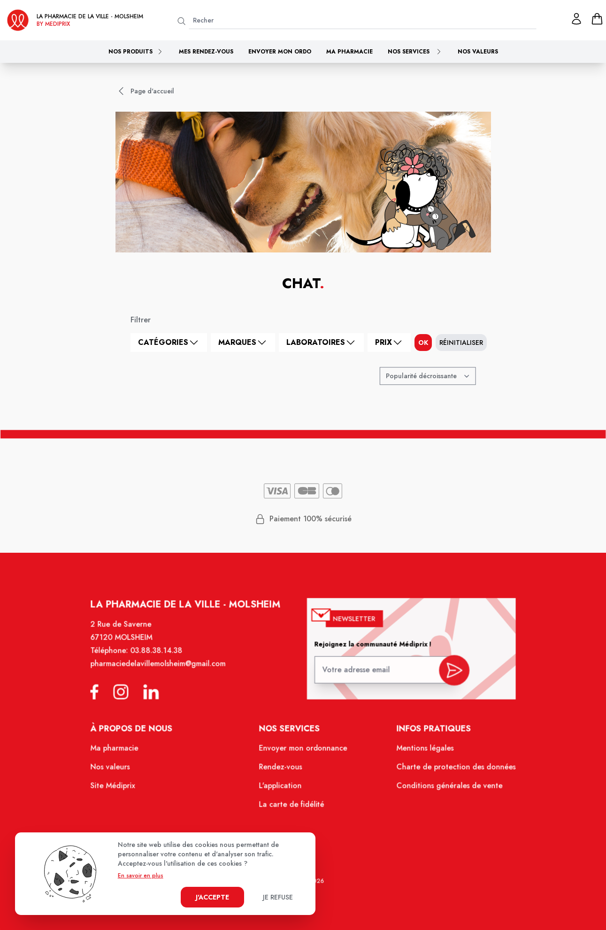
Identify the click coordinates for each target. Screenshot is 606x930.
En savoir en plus (140, 875)
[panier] (597, 18)
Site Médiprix (121, 790)
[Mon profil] (576, 18)
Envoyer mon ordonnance (303, 753)
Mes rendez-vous (206, 51)
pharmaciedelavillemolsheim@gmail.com (164, 673)
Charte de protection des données (449, 771)
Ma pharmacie (349, 51)
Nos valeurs (478, 51)
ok (423, 342)
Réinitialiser (461, 342)
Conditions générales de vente (443, 790)
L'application (281, 790)
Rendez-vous (281, 771)
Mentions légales (419, 753)
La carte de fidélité (292, 807)
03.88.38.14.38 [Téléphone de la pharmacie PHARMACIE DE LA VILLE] (162, 660)
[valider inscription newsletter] (447, 676)
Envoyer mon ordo (279, 51)
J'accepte (212, 897)
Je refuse (278, 897)
